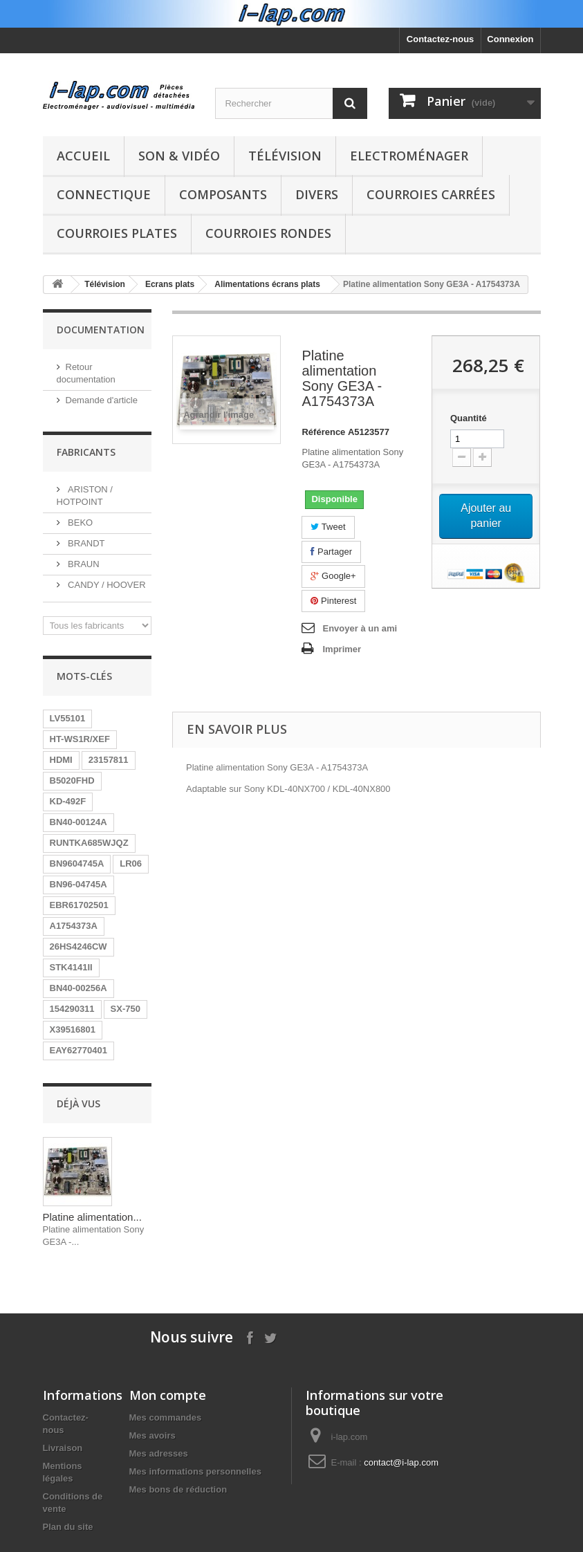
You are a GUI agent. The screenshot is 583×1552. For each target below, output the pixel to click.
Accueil (83, 155)
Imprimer (341, 649)
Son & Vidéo (179, 155)
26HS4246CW (78, 946)
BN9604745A (77, 863)
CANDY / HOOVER (106, 585)
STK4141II (71, 967)
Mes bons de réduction (178, 1489)
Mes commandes (165, 1417)
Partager (331, 551)
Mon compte (167, 1395)
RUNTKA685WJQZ (89, 843)
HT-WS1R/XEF (80, 739)
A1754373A (74, 926)
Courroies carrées (431, 194)
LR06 (131, 863)
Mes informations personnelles (195, 1471)
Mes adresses (158, 1453)
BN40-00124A (78, 822)
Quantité (468, 418)
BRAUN (83, 564)
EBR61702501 (79, 905)
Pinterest (333, 600)
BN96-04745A (78, 884)
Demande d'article (102, 400)
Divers (316, 194)
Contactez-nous (440, 39)
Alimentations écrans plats (267, 284)
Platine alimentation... (92, 1217)
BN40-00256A (78, 988)
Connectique (104, 194)
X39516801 (73, 1029)
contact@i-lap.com (401, 1462)
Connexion (510, 39)
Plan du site (68, 1527)
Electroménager (409, 155)
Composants (223, 194)
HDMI (61, 760)
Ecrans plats (169, 284)
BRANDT (85, 543)
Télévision (285, 155)
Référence (323, 432)
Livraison (63, 1448)
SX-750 (125, 1009)
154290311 (72, 1009)
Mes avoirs (152, 1435)
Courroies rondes (268, 233)
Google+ (333, 576)
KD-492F (68, 801)
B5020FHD (72, 780)
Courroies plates (117, 233)
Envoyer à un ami (359, 628)
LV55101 (68, 718)
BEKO (79, 522)
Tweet (328, 526)
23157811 (109, 760)
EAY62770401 (78, 1050)
